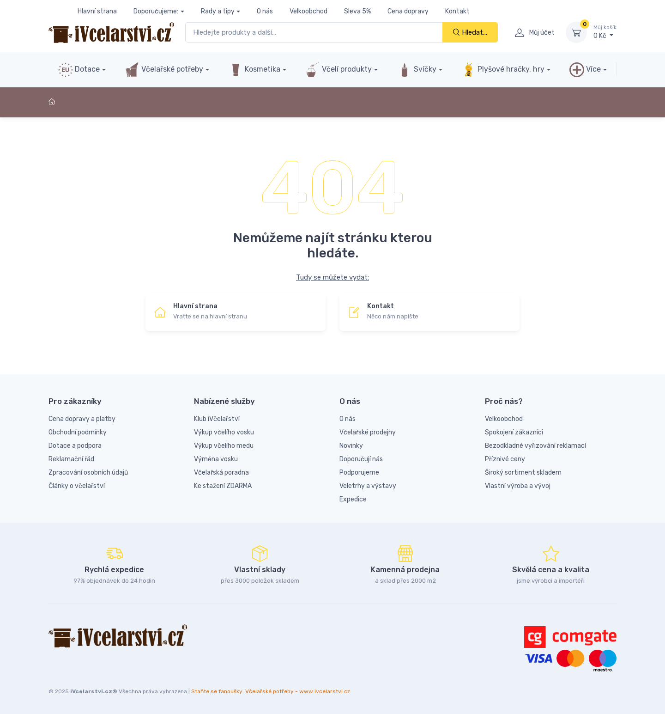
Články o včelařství (76, 486)
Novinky (351, 446)
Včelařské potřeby (164, 69)
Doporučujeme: (155, 11)
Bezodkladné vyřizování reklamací (535, 446)
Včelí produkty (338, 69)
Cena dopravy (408, 11)
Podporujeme (359, 472)
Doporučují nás (361, 459)
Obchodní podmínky (77, 432)
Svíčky (416, 69)
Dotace (79, 69)
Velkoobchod (308, 11)
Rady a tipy (218, 11)
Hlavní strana (97, 11)
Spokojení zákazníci (514, 432)
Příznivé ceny (505, 459)
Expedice (353, 499)
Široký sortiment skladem (523, 472)
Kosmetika (254, 69)
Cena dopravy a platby (81, 419)
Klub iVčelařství (217, 419)
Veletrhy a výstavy (367, 486)
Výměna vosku (216, 459)
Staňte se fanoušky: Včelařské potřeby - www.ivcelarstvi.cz (270, 691)
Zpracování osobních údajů (88, 472)
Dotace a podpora (75, 446)
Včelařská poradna (221, 472)
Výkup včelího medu (224, 446)
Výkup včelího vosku (224, 432)
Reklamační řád (71, 459)
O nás (265, 11)
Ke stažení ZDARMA (223, 486)
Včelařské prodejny (367, 432)
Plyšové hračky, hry (502, 69)
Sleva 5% (357, 11)
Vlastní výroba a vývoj (517, 486)
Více (585, 69)
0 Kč (605, 32)
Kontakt (457, 11)
